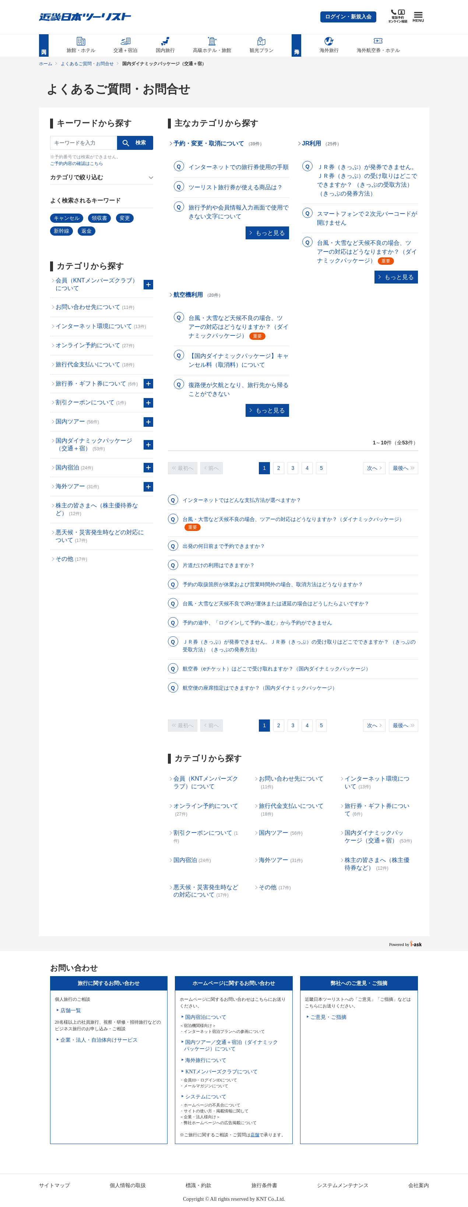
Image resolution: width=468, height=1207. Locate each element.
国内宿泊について (205, 1017)
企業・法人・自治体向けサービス (99, 1040)
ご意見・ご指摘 (328, 1017)
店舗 (254, 1134)
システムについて (205, 1096)
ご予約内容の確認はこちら (76, 163)
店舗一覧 (70, 1010)
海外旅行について (205, 1060)
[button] (348, 16)
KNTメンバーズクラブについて (221, 1071)
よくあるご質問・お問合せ (87, 63)
